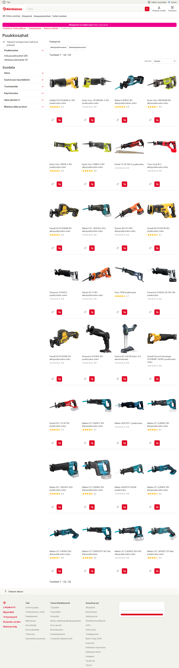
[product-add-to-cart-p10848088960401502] (124, 491)
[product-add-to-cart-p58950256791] (92, 117)
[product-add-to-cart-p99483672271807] (157, 367)
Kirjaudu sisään (12, 603)
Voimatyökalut (35, 28)
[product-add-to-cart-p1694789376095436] (124, 241)
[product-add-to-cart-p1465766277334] (157, 491)
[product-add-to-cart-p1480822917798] (157, 429)
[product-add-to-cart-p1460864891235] (157, 117)
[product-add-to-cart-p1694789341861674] (92, 303)
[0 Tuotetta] (172, 9)
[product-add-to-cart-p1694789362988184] (124, 367)
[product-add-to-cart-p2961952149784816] (124, 179)
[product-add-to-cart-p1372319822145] (124, 429)
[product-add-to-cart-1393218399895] (59, 117)
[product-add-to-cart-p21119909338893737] (157, 241)
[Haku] (147, 9)
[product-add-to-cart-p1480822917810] (92, 552)
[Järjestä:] (164, 60)
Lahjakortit (9, 589)
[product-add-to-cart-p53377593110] (92, 241)
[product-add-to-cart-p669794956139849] (59, 241)
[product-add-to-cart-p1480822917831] (92, 429)
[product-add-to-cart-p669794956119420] (59, 367)
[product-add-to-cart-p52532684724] (59, 179)
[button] (159, 9)
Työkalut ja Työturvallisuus (14, 28)
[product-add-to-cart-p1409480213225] (59, 303)
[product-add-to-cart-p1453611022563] (157, 552)
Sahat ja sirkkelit (51, 28)
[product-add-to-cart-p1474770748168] (92, 179)
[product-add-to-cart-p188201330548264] (157, 179)
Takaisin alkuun (14, 573)
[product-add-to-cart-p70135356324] (124, 117)
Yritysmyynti (10, 598)
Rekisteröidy (10, 608)
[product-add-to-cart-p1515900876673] (92, 491)
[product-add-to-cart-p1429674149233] (59, 429)
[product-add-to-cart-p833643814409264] (59, 491)
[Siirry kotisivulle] (12, 9)
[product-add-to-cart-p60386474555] (157, 303)
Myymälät (8, 593)
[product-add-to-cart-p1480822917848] (124, 552)
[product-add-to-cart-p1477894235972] (124, 303)
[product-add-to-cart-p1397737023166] (59, 552)
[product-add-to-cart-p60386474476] (92, 367)
